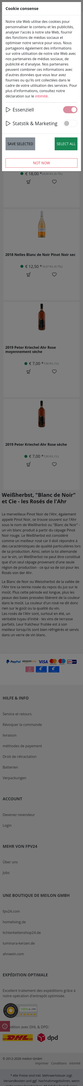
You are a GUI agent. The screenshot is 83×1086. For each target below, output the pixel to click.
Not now (41, 163)
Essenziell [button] (20, 109)
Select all (66, 143)
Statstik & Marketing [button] (31, 123)
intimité (41, 96)
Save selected (20, 143)
